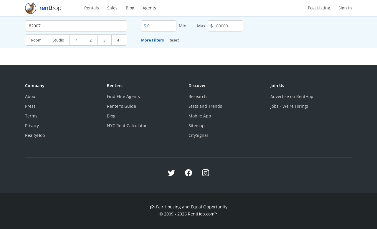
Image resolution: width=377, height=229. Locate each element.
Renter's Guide (121, 106)
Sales (112, 8)
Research (197, 96)
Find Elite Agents (123, 96)
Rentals (91, 8)
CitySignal (198, 135)
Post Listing (319, 8)
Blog (130, 8)
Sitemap (196, 125)
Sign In (345, 8)
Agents (149, 8)
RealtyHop (35, 135)
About (31, 96)
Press (30, 106)
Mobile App (199, 116)
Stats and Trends (205, 106)
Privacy (32, 125)
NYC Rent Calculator (127, 125)
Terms (31, 116)
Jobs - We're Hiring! (289, 106)
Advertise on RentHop (291, 96)
